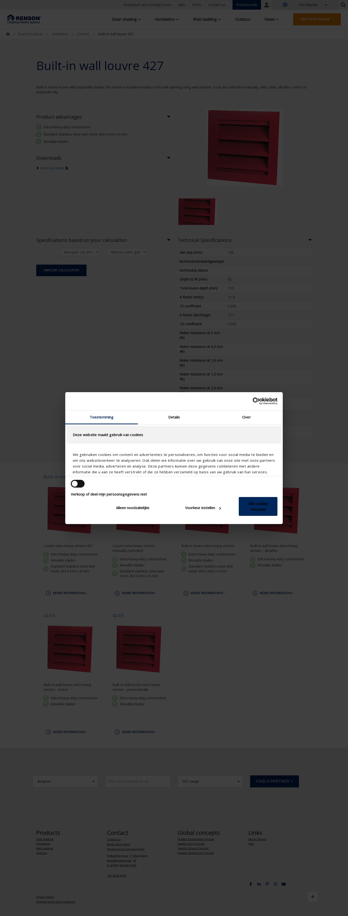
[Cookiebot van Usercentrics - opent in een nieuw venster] (256, 401)
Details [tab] (174, 416)
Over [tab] (246, 416)
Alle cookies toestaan (258, 506)
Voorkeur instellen (203, 507)
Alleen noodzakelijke (132, 507)
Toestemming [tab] (101, 416)
